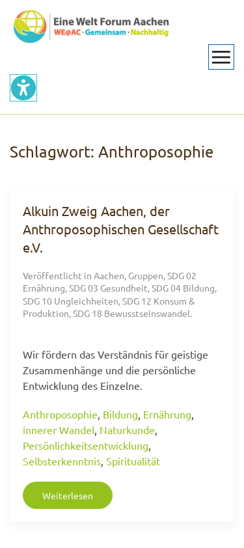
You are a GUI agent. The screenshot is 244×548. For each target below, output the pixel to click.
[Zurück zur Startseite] (91, 26)
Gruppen (145, 275)
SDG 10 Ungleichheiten (70, 301)
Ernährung (167, 413)
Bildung (120, 413)
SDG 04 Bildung (183, 288)
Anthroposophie (60, 413)
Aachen (109, 275)
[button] (221, 57)
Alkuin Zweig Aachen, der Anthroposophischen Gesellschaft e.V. (121, 228)
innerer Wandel (58, 429)
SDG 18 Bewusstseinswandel (131, 313)
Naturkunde (127, 429)
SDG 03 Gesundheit (108, 288)
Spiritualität (133, 460)
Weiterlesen (67, 495)
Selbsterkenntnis (62, 460)
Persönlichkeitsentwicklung (85, 445)
